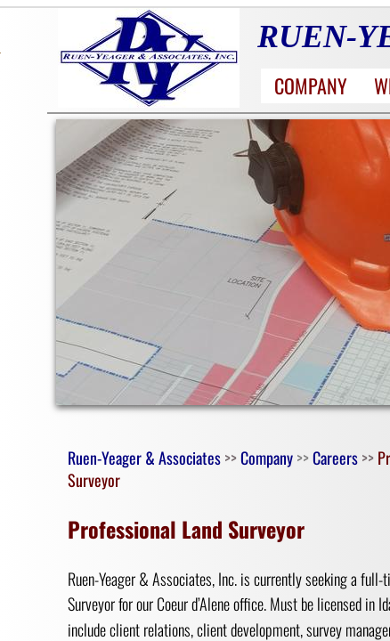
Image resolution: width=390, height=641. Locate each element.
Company (310, 85)
